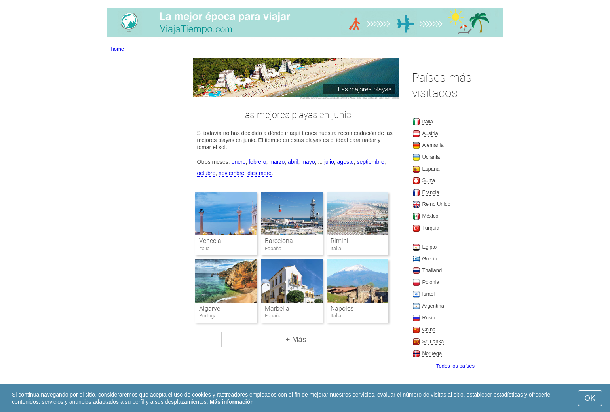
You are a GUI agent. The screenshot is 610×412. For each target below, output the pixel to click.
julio (329, 162)
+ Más (295, 339)
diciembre (259, 173)
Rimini (339, 241)
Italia (427, 121)
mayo (308, 162)
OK (590, 398)
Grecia (429, 259)
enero (239, 162)
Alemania (432, 145)
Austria (430, 133)
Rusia (428, 318)
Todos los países (455, 366)
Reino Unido (436, 204)
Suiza (428, 180)
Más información (232, 402)
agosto (345, 162)
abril (293, 162)
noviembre (231, 173)
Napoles (342, 308)
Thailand (432, 270)
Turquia (430, 228)
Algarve (209, 308)
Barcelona (279, 241)
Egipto (429, 247)
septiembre (370, 162)
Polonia (430, 282)
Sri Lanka (433, 341)
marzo (277, 162)
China (428, 329)
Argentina (433, 306)
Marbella (277, 308)
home (117, 49)
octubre (206, 173)
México (430, 216)
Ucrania (431, 157)
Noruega (432, 353)
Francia (430, 192)
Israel (428, 294)
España (430, 169)
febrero (257, 162)
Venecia (210, 241)
